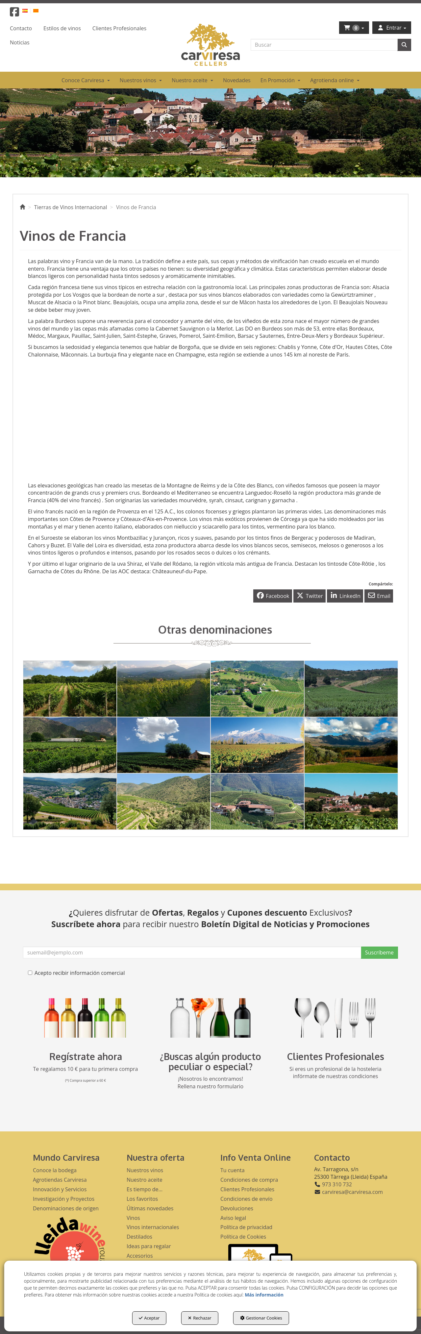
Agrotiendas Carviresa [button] (60, 1179)
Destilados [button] (139, 1236)
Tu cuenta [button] (232, 1170)
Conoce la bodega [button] (55, 1170)
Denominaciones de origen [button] (66, 1208)
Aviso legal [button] (233, 1218)
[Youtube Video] (117, 419)
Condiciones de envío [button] (246, 1198)
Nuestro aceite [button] (144, 1179)
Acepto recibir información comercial (76, 972)
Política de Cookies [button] (243, 1236)
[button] (14, 13)
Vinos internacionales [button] (153, 1227)
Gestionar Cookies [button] (261, 1318)
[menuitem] (28, 10)
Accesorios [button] (140, 1255)
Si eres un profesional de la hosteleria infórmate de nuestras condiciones (335, 1072)
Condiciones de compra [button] (249, 1179)
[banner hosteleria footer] (335, 1018)
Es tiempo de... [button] (144, 1189)
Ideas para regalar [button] (149, 1246)
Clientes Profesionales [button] (247, 1189)
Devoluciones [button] (236, 1208)
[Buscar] (404, 45)
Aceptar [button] (149, 1318)
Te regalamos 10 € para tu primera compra (85, 1069)
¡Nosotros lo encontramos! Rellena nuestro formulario (210, 1082)
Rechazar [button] (199, 1318)
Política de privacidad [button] (246, 1227)
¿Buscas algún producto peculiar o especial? (210, 1061)
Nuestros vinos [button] (145, 1170)
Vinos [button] (133, 1218)
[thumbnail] (70, 688)
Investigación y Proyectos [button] (63, 1198)
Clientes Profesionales (335, 1056)
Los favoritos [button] (142, 1198)
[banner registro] (85, 1018)
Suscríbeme (379, 952)
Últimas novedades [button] (150, 1208)
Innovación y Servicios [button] (60, 1189)
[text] (324, 45)
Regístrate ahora (85, 1056)
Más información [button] (264, 1295)
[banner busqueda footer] (210, 1018)
